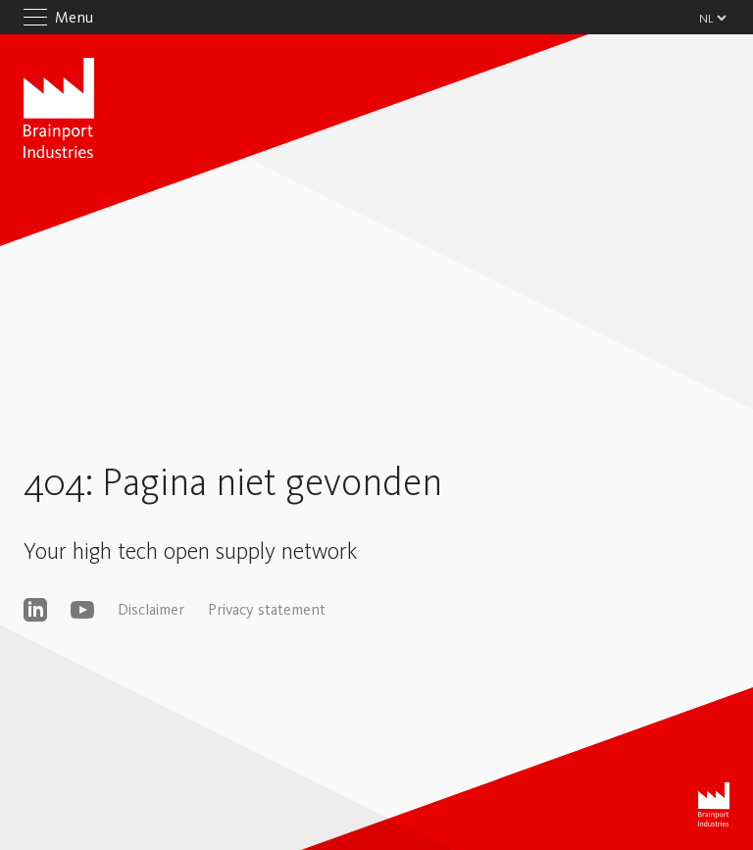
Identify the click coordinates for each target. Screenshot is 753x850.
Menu (74, 17)
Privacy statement (267, 609)
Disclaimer (151, 609)
